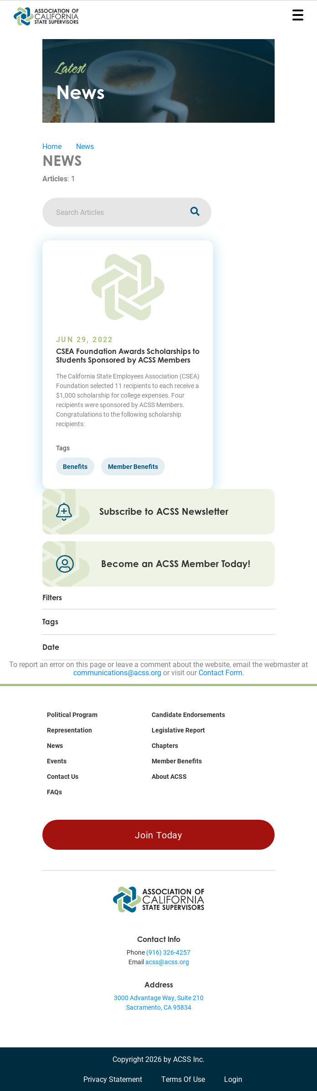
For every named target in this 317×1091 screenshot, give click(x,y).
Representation (69, 730)
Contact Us (62, 776)
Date (50, 647)
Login (233, 1079)
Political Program (72, 714)
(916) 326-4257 (168, 952)
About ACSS (169, 776)
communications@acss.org (117, 672)
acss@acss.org (167, 961)
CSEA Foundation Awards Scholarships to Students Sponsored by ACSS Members (127, 355)
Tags (50, 621)
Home (51, 146)
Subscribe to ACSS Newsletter (163, 511)
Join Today (158, 835)
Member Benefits (177, 761)
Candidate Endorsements (188, 714)
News (85, 146)
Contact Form (220, 672)
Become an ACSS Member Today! (176, 563)
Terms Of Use (183, 1079)
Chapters (165, 745)
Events (56, 761)
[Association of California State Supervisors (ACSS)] (158, 898)
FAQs (54, 791)
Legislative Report (178, 730)
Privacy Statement (112, 1079)
